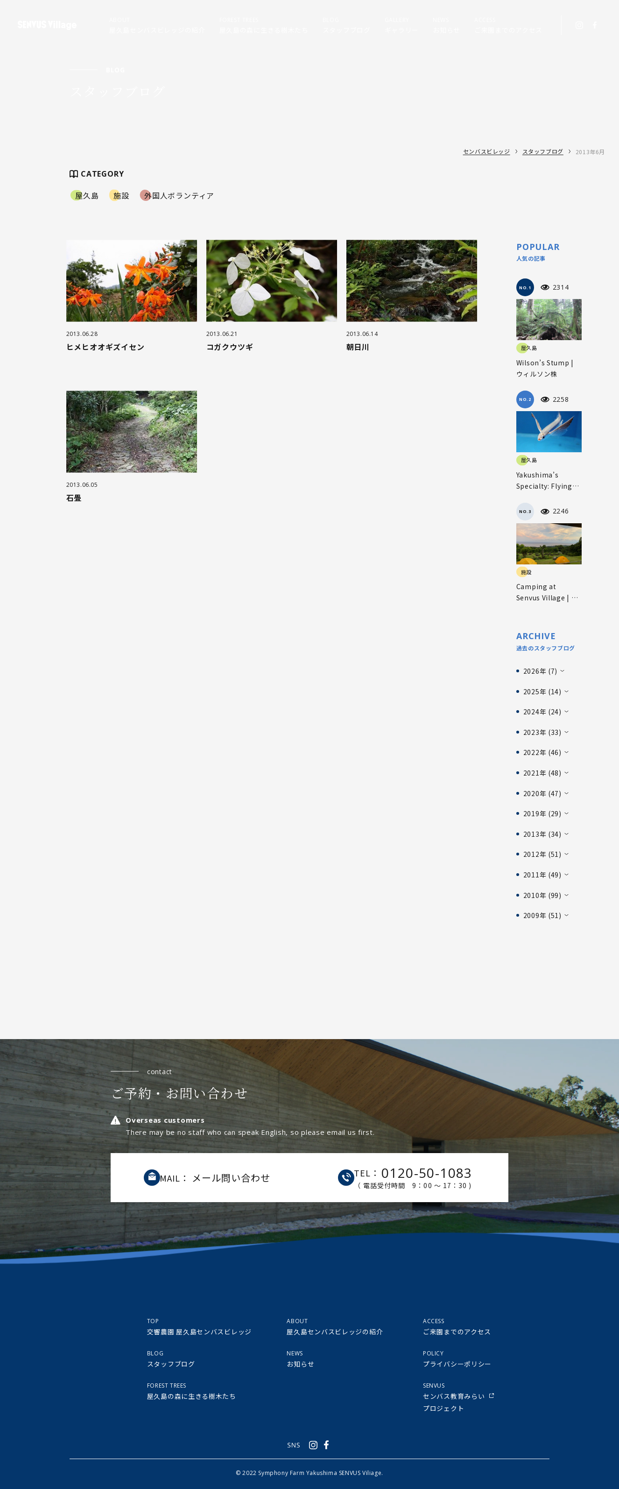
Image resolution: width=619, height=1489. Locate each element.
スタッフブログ (542, 152)
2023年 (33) (542, 732)
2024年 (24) (542, 711)
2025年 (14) (542, 691)
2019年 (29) (542, 813)
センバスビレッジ (486, 152)
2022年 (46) (542, 752)
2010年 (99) (542, 895)
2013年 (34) (542, 834)
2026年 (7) (540, 671)
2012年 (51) (542, 854)
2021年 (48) (542, 772)
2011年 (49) (542, 874)
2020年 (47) (542, 793)
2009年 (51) (542, 915)
